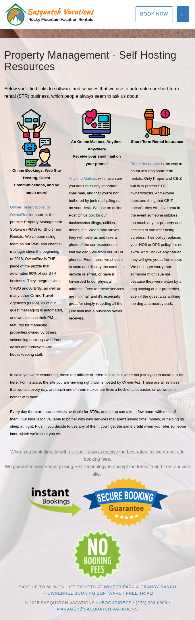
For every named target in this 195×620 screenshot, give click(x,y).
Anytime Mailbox (83, 178)
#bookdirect (115, 602)
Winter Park (119, 587)
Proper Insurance (145, 164)
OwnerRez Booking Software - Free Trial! (100, 593)
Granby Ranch (158, 587)
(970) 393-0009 (151, 602)
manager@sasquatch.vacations (97, 609)
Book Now (154, 14)
